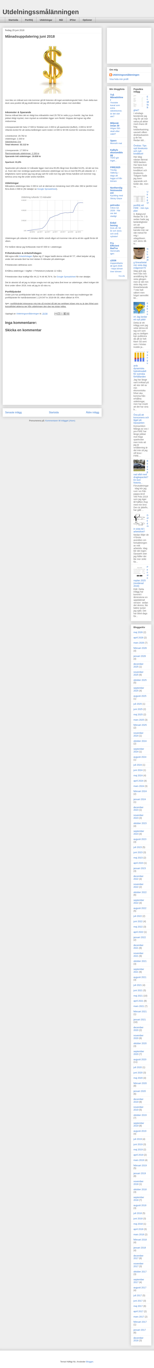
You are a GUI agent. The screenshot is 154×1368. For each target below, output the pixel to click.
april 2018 (138, 1229)
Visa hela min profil (118, 79)
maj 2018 (138, 1224)
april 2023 (138, 863)
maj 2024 (138, 775)
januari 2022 (139, 937)
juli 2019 (137, 1139)
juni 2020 (138, 1072)
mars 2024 (138, 786)
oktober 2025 (140, 680)
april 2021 (138, 1001)
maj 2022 (138, 926)
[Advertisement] (129, 45)
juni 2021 (138, 990)
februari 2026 (140, 648)
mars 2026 (138, 642)
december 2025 (138, 665)
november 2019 (138, 1108)
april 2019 (138, 1155)
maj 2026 (138, 632)
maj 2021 (138, 995)
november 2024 (138, 734)
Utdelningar (46, 20)
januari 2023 (139, 868)
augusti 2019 (139, 1131)
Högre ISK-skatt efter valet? (115, 131)
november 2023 (138, 816)
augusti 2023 (139, 839)
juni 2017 (138, 1300)
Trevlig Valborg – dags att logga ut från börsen (116, 175)
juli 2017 (137, 1295)
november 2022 (138, 885)
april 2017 (138, 1311)
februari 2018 (140, 1239)
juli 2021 (137, 985)
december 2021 (138, 946)
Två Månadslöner (116, 97)
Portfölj (29, 20)
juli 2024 (137, 765)
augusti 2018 (139, 1205)
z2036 (113, 260)
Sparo (113, 140)
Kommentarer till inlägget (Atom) (60, 420)
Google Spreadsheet (46, 189)
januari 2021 (139, 1019)
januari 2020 (139, 1091)
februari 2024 (140, 791)
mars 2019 (138, 1160)
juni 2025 (138, 709)
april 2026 (138, 637)
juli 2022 (137, 916)
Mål (61, 20)
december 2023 (138, 808)
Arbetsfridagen (25, 256)
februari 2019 (140, 1165)
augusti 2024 (139, 757)
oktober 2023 (140, 823)
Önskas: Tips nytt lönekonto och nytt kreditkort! (140, 149)
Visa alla (122, 276)
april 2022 (138, 932)
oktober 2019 (140, 1115)
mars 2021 (138, 1006)
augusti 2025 (139, 696)
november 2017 (138, 1265)
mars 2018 (138, 1234)
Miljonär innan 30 (114, 124)
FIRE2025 (115, 167)
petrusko (115, 205)
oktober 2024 (140, 741)
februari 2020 (140, 1083)
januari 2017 (139, 1330)
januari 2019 (139, 1173)
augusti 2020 (139, 1059)
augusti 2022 (139, 908)
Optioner (87, 20)
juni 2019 (138, 1144)
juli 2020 (137, 1067)
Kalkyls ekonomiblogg (116, 152)
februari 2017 (140, 1322)
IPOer (73, 20)
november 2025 (138, 673)
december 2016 (138, 1339)
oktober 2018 (140, 1189)
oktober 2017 (140, 1271)
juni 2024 (138, 770)
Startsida (13, 20)
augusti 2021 (139, 977)
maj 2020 (138, 1078)
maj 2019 (138, 1149)
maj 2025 (138, 714)
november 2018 (138, 1182)
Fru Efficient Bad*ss (114, 246)
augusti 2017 (139, 1287)
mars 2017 (138, 1316)
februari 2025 (140, 725)
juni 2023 (138, 852)
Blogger (89, 1361)
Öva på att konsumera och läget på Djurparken (141, 418)
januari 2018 (139, 1247)
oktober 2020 (140, 1043)
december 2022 (138, 877)
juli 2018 (137, 1213)
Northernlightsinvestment (116, 190)
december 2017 (138, 1257)
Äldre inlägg (92, 412)
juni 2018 (138, 1218)
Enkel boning (114, 224)
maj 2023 (138, 857)
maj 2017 (138, 1306)
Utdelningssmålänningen (41, 11)
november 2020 (138, 1036)
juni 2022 (138, 921)
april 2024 (138, 780)
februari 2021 (140, 1011)
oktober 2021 (140, 961)
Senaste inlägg (13, 412)
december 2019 (138, 1100)
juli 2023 (137, 847)
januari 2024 (139, 799)
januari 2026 (139, 656)
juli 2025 (137, 704)
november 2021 (138, 954)
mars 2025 (138, 720)
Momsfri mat (116, 143)
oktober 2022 (140, 892)
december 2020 (138, 1028)
